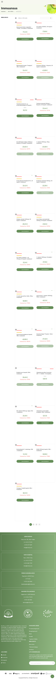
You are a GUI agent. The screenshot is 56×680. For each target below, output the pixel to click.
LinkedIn (3, 655)
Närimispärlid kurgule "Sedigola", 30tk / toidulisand (24, 66)
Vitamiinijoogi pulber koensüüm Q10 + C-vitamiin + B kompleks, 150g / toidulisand (43, 373)
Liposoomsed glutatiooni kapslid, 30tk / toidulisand (24, 335)
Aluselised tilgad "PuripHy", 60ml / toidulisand (44, 334)
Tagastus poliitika (33, 639)
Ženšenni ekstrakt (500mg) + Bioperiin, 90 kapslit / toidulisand (44, 104)
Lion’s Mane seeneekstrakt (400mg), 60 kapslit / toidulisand (44, 220)
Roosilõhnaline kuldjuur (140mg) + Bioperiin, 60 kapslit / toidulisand (25, 142)
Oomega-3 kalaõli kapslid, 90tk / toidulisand (24, 489)
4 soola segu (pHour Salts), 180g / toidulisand (25, 296)
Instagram (4, 660)
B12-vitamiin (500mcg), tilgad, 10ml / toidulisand (25, 411)
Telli (53, 663)
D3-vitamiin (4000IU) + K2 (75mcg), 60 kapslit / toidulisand (24, 258)
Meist (30, 633)
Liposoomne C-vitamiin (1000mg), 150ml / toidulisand (44, 296)
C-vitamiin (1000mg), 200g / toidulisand (43, 142)
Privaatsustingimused (34, 628)
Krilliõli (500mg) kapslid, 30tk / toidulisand (43, 450)
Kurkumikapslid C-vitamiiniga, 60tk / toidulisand (25, 450)
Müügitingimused (33, 631)
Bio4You (26, 677)
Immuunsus (4, 17)
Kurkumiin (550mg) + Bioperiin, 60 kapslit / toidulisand (44, 66)
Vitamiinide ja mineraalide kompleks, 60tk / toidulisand (43, 411)
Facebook (4, 657)
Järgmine (39, 524)
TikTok (3, 662)
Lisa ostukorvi (25, 39)
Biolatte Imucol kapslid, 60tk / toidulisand (24, 373)
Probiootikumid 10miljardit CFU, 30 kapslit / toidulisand (25, 181)
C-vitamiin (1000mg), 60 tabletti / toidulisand (44, 258)
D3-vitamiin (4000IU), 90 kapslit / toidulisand (44, 27)
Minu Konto (31, 644)
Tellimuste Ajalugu (33, 647)
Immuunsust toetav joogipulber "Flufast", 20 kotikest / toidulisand (25, 27)
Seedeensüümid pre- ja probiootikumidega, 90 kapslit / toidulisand (24, 104)
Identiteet (31, 649)
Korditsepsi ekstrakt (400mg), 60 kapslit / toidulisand (44, 181)
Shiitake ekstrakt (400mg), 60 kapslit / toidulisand (24, 220)
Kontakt (31, 636)
